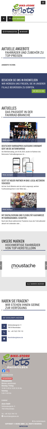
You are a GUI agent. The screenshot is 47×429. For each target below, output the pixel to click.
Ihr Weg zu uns (38, 91)
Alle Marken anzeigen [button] (35, 284)
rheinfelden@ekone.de (15, 337)
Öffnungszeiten (10, 32)
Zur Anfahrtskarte (38, 421)
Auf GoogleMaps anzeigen (13, 318)
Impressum (23, 426)
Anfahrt (24, 32)
